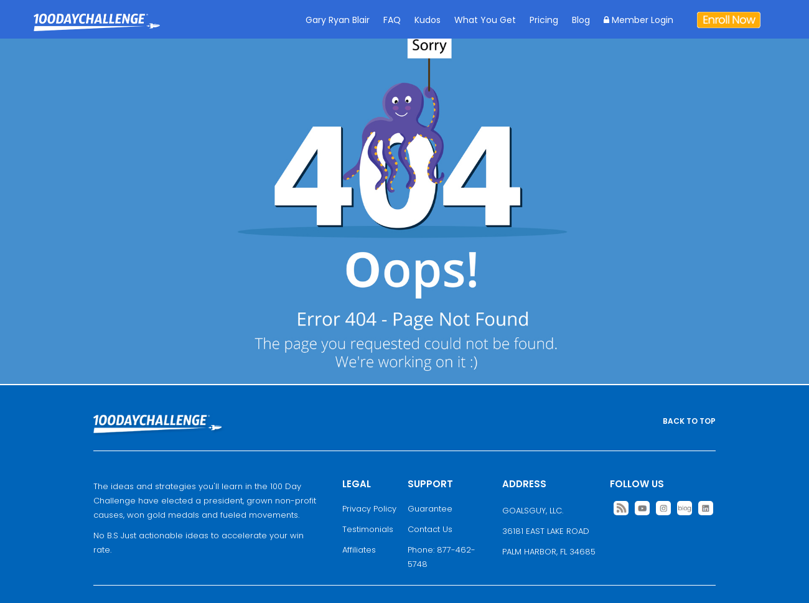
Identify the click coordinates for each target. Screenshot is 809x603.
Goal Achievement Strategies (97, 31)
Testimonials (367, 529)
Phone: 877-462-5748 (441, 557)
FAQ (392, 20)
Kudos (427, 20)
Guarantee (430, 509)
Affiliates (359, 550)
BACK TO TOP (689, 421)
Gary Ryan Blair (338, 20)
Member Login (638, 20)
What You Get (485, 20)
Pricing (544, 20)
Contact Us (430, 529)
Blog (581, 20)
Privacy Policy (369, 509)
